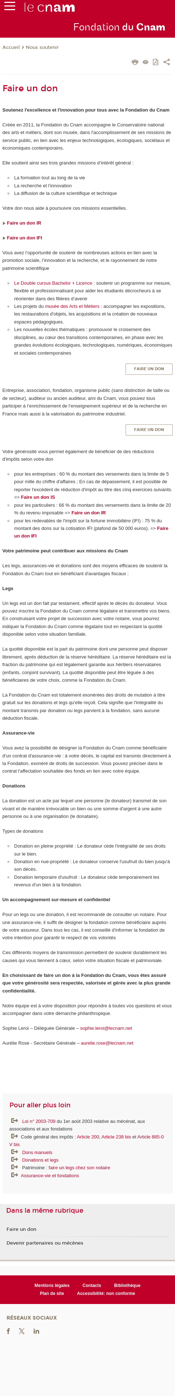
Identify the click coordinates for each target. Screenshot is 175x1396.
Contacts (92, 1285)
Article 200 (88, 1137)
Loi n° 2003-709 (39, 1121)
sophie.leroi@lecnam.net (106, 1028)
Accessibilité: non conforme (106, 1293)
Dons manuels (37, 1152)
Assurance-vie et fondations (50, 1175)
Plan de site (52, 1293)
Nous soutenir (42, 47)
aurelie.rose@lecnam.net (107, 1043)
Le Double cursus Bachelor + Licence (53, 283)
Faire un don (149, 369)
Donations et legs (40, 1160)
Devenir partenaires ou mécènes (45, 1243)
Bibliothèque (127, 1285)
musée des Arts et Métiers (72, 306)
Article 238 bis (116, 1137)
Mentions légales (52, 1285)
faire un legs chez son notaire (79, 1167)
